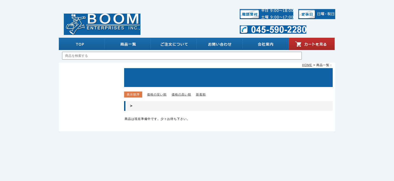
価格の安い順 (157, 94)
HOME (307, 65)
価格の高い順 (181, 94)
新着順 (201, 94)
